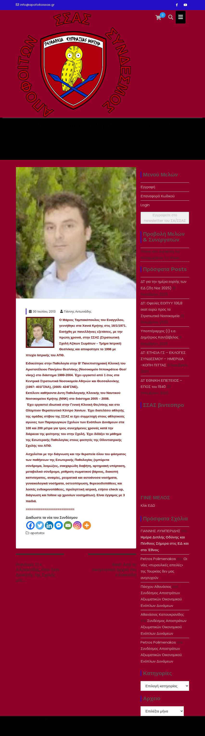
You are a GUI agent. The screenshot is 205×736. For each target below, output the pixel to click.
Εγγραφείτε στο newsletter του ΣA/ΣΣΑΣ (165, 217)
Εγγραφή (148, 186)
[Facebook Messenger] (58, 525)
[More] (87, 525)
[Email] (68, 525)
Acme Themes (174, 728)
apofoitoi (37, 533)
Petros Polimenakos (158, 558)
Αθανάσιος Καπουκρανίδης (162, 614)
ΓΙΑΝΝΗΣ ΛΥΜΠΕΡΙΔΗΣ (160, 530)
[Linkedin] (49, 525)
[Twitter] (40, 525)
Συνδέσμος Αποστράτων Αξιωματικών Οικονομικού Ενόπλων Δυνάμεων (161, 599)
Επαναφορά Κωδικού (157, 196)
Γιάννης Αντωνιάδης (75, 311)
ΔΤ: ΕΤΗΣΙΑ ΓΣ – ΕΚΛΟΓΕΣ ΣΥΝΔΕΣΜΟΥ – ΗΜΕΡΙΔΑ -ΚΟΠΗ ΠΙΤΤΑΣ (163, 359)
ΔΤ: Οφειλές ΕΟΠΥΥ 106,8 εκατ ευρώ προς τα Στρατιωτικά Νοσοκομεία (161, 309)
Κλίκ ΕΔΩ (148, 505)
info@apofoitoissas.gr (35, 4)
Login (145, 204)
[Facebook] (30, 525)
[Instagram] (77, 525)
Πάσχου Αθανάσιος (156, 586)
